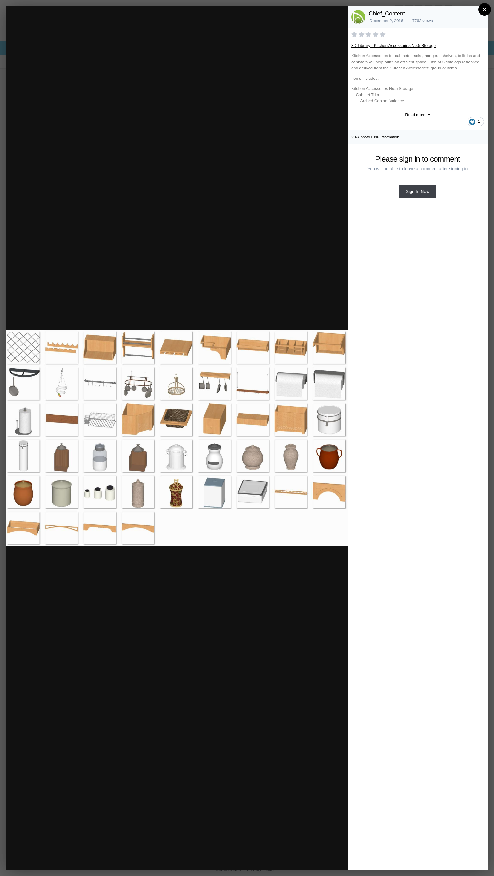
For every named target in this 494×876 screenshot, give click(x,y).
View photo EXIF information (375, 137)
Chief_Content (387, 13)
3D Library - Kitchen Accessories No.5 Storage (393, 45)
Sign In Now (417, 191)
